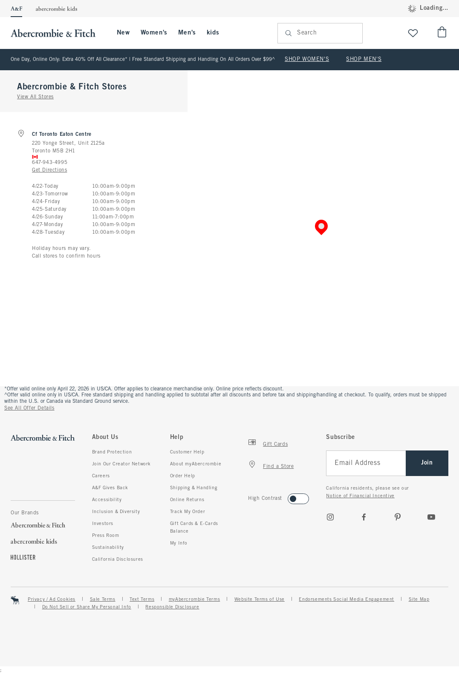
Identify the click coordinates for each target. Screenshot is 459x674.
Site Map (419, 599)
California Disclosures (117, 559)
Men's (187, 33)
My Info (179, 543)
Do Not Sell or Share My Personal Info (86, 607)
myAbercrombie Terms (194, 599)
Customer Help (187, 452)
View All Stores (35, 97)
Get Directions (49, 170)
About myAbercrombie (195, 464)
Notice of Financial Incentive (360, 496)
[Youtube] (431, 517)
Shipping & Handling (193, 488)
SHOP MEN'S (363, 59)
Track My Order (187, 512)
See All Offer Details (29, 408)
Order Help (182, 476)
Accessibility (107, 500)
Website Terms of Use (259, 599)
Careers (101, 476)
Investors (102, 524)
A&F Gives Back (110, 488)
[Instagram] (330, 517)
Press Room (105, 535)
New (123, 33)
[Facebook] (364, 517)
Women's (154, 33)
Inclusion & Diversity (116, 512)
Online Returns (187, 500)
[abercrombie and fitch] (57, 33)
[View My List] (413, 33)
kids (213, 33)
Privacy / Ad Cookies (51, 599)
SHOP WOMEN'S (307, 59)
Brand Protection (112, 452)
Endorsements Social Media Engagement (346, 599)
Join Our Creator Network (121, 464)
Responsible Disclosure (172, 607)
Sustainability (108, 547)
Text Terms (142, 599)
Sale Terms (102, 599)
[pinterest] (397, 517)
